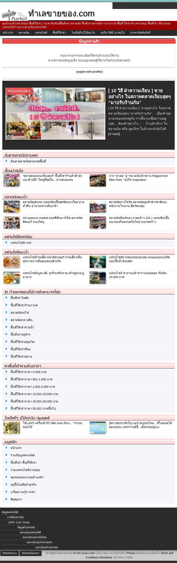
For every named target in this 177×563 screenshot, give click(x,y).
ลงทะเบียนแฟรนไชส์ (30, 532)
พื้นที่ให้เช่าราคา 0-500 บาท (29, 372)
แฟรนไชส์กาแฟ (21, 242)
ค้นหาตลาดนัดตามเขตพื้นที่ (28, 161)
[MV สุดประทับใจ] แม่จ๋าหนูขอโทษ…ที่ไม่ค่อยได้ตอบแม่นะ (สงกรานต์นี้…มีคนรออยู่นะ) (140, 425)
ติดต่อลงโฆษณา (30, 553)
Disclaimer (105, 557)
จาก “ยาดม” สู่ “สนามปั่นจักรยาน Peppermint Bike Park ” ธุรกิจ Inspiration (138, 177)
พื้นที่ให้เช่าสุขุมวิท (23, 342)
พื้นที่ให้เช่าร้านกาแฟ (24, 305)
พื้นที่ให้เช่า (59, 32)
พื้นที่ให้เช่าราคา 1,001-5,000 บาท (33, 386)
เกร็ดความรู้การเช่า (23, 492)
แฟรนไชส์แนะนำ (17, 252)
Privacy (130, 553)
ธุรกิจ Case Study (19, 522)
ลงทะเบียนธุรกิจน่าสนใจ (39, 542)
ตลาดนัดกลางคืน (21, 320)
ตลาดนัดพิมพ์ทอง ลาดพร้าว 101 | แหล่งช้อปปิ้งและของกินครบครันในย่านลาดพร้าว (139, 220)
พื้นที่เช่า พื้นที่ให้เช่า (24, 462)
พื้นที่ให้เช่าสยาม (21, 356)
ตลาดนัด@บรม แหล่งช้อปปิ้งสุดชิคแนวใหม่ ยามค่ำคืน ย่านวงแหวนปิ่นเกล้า (54, 204)
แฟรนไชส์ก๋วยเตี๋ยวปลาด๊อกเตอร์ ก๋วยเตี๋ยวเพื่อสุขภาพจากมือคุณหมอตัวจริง (52, 259)
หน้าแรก (8, 32)
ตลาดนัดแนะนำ (16, 197)
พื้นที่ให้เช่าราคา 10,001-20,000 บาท (34, 394)
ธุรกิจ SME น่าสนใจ (112, 32)
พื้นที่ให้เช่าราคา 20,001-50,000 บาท (34, 401)
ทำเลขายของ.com (84, 553)
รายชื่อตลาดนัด (15, 517)
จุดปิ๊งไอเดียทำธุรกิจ (23, 484)
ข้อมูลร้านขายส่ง (26, 527)
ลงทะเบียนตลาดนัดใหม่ (35, 537)
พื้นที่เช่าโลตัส (20, 298)
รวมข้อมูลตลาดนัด (23, 455)
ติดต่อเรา (16, 499)
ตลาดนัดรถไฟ (20, 312)
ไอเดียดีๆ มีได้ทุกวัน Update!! (27, 418)
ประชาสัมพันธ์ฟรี (140, 32)
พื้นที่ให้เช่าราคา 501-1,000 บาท (32, 379)
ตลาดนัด (24, 32)
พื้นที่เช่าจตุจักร (20, 334)
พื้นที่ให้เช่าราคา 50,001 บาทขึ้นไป (33, 408)
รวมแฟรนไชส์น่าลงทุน (25, 470)
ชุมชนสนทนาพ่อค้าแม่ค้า (27, 477)
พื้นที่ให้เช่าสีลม (21, 349)
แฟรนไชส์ (41, 32)
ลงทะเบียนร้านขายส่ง (46, 547)
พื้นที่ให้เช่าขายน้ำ (22, 327)
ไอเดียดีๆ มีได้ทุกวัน (83, 32)
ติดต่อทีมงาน (10, 553)
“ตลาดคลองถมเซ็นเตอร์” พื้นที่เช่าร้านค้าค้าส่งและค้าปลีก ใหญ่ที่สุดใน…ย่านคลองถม (52, 177)
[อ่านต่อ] (114, 134)
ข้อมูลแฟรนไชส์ (10, 512)
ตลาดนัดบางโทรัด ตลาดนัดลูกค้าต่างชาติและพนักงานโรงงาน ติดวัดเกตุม (138, 204)
